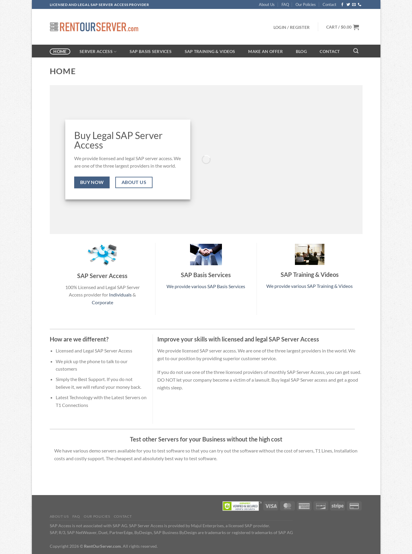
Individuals (120, 294)
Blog (301, 51)
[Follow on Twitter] (348, 5)
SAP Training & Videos (210, 51)
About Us (267, 4)
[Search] (356, 51)
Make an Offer (265, 51)
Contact (329, 4)
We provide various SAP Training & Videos (309, 286)
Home (59, 51)
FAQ (285, 4)
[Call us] (359, 5)
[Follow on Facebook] (342, 5)
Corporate (102, 302)
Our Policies (306, 4)
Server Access (98, 51)
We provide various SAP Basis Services (206, 286)
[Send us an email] (354, 5)
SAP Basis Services (151, 51)
